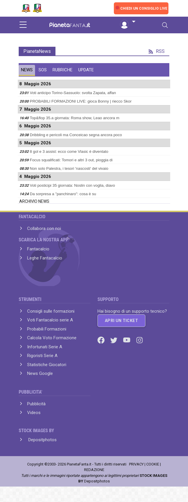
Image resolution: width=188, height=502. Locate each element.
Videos (34, 412)
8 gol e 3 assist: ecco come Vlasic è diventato (69, 151)
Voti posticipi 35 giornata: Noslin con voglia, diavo (72, 185)
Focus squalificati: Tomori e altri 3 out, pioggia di (71, 160)
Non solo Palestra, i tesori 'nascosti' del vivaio (69, 168)
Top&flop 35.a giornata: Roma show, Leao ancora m (74, 118)
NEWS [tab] (27, 69)
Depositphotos (42, 439)
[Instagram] (139, 339)
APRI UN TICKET (121, 320)
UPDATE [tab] (86, 69)
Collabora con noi (44, 228)
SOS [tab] (43, 69)
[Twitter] (114, 339)
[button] (127, 22)
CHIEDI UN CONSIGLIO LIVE (143, 8)
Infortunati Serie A (44, 346)
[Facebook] (102, 339)
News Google (40, 373)
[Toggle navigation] (164, 25)
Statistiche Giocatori (46, 364)
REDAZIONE (94, 470)
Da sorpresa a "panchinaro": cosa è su (63, 194)
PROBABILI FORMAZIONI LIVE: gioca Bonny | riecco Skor (81, 101)
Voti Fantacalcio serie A (50, 320)
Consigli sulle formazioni (50, 311)
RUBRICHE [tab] (62, 69)
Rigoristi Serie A (42, 355)
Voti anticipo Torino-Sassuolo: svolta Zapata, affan (73, 93)
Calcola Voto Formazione (51, 337)
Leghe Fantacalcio (44, 258)
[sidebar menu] (23, 25)
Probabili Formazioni (46, 329)
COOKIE (152, 464)
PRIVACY (136, 464)
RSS (157, 51)
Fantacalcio (38, 249)
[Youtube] (127, 339)
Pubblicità (36, 403)
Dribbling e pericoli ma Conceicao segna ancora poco (76, 135)
